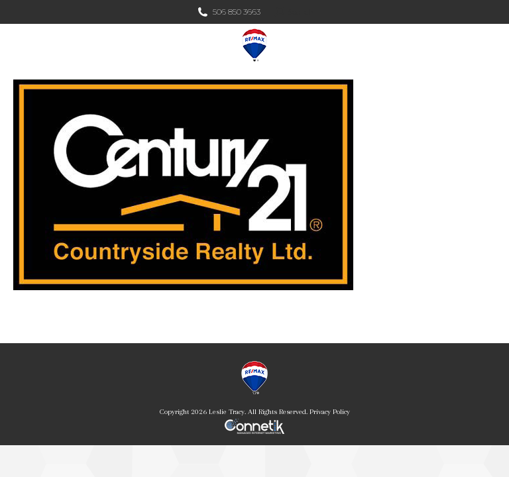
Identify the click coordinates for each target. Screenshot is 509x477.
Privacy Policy (330, 411)
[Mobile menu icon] (488, 45)
